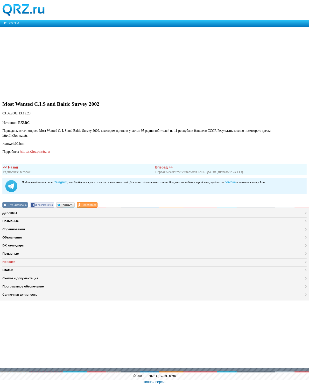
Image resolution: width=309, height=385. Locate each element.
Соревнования (13, 229)
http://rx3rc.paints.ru (35, 152)
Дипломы (9, 213)
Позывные (10, 221)
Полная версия (154, 382)
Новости (8, 262)
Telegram (60, 182)
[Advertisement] (145, 63)
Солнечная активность (19, 294)
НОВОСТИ (10, 23)
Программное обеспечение (23, 286)
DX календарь (13, 245)
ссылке (230, 182)
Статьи (7, 270)
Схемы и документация (20, 278)
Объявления (12, 237)
